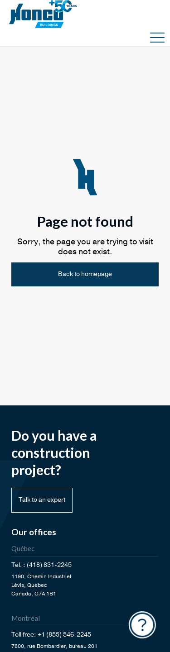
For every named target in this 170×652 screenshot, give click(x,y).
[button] (157, 37)
